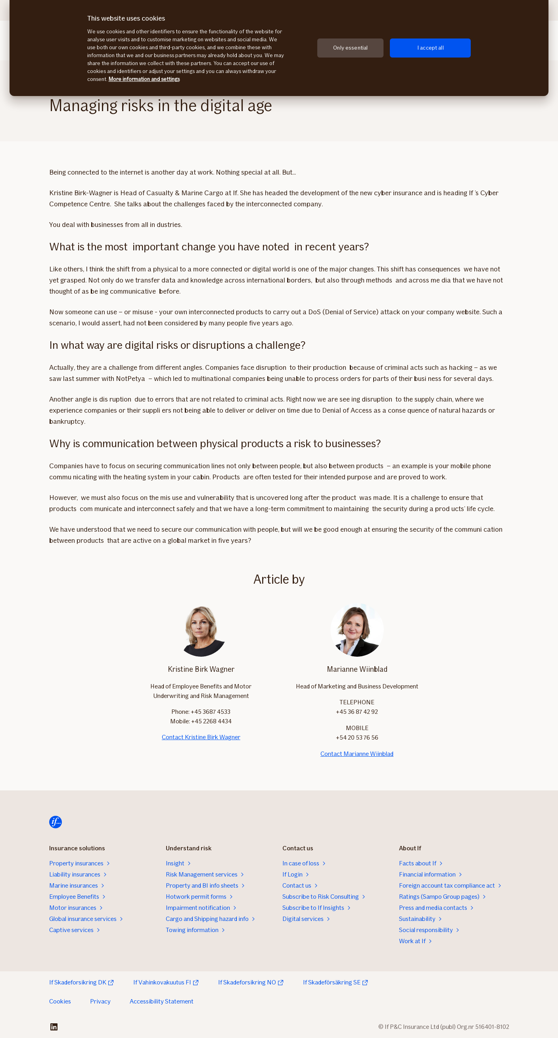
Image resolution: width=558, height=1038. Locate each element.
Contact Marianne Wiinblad (356, 753)
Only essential (350, 47)
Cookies (60, 1001)
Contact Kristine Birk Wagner (201, 737)
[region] (279, 48)
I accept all (430, 47)
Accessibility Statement (162, 1001)
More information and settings (144, 79)
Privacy (100, 1001)
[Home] (55, 822)
